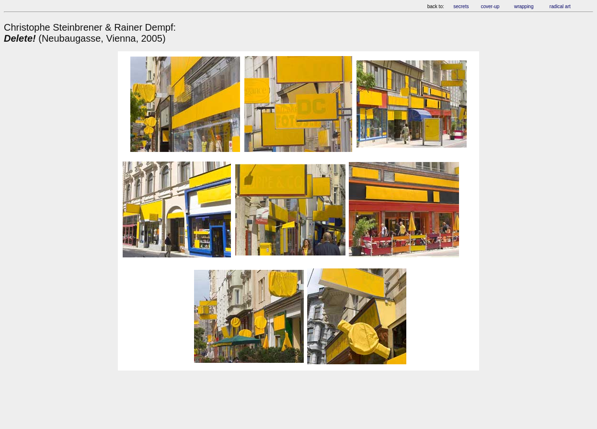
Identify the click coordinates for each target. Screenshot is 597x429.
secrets (461, 6)
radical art (561, 6)
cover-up (490, 6)
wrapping (524, 6)
